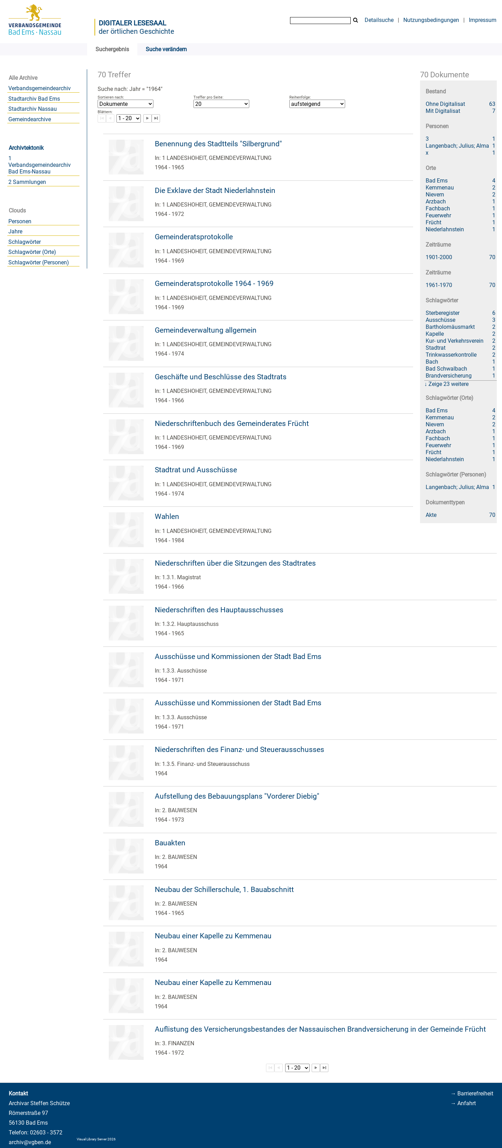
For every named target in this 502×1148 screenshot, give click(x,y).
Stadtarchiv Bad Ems (34, 98)
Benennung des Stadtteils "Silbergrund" (218, 144)
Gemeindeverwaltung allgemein (206, 330)
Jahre (15, 231)
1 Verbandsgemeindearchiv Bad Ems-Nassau (39, 165)
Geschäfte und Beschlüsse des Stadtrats (221, 377)
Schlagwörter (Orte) (32, 252)
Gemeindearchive (29, 119)
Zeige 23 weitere (448, 384)
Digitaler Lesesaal (132, 23)
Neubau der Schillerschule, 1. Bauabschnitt (224, 889)
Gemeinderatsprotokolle (194, 237)
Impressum (482, 20)
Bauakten (170, 843)
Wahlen (167, 516)
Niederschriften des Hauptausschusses (219, 610)
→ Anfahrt (463, 1103)
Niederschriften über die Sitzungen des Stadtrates (235, 563)
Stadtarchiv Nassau (32, 109)
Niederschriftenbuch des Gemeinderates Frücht (232, 423)
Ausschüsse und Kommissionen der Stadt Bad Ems (238, 656)
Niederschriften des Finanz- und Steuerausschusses (239, 749)
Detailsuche (379, 20)
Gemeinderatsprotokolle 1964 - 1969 (214, 283)
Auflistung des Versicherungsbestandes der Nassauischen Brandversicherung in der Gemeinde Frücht (320, 1029)
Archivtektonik (26, 148)
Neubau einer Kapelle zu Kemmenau (213, 936)
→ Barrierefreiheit (471, 1093)
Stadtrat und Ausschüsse (196, 470)
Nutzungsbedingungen (431, 20)
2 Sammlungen (27, 182)
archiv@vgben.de (30, 1142)
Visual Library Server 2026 (96, 1139)
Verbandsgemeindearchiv (39, 88)
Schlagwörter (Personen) (38, 262)
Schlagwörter (24, 242)
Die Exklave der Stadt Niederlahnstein (215, 190)
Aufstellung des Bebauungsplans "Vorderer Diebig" (237, 796)
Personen (19, 221)
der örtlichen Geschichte (136, 31)
